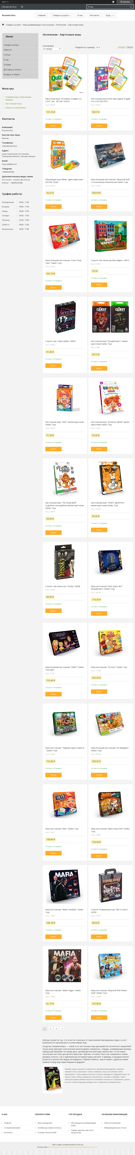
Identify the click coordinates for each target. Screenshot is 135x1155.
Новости (8, 49)
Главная (41, 15)
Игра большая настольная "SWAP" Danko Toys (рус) (64, 668)
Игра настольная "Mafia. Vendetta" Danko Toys (64, 911)
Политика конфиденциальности (85, 1147)
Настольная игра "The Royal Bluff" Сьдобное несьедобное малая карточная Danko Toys (64, 505)
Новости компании (112, 1123)
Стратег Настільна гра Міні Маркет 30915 (110, 260)
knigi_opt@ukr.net (9, 164)
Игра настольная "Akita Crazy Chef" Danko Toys (110, 830)
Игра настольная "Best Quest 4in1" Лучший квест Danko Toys (107, 587)
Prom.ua (79, 1144)
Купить (53, 126)
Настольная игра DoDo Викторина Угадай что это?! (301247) (110, 100)
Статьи (7, 54)
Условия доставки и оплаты (49, 1128)
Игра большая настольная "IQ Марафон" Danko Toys (110, 749)
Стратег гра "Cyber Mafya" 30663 (60, 341)
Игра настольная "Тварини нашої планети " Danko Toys (64, 749)
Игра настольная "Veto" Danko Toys (62, 828)
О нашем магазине (12, 1128)
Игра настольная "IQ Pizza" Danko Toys (109, 667)
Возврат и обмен (12, 74)
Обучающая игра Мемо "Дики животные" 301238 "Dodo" (64, 180)
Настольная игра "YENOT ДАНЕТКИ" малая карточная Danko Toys (108, 504)
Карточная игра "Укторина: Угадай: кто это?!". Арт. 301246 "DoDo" (63, 100)
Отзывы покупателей (47, 1132)
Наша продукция (45, 1123)
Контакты (94, 15)
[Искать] (131, 7)
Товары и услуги (60, 15)
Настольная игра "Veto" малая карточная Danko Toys (64, 423)
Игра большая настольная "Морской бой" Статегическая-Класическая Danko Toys (110, 180)
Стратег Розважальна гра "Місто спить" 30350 (109, 911)
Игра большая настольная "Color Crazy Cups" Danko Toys (63, 261)
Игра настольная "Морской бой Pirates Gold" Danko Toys (109, 991)
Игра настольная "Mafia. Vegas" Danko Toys (63, 991)
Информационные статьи (115, 1128)
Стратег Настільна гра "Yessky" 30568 (62, 586)
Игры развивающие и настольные (38, 24)
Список (129, 47)
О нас (80, 15)
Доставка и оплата (12, 69)
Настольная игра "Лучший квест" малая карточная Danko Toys (109, 342)
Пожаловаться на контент (59, 1147)
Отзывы (7, 64)
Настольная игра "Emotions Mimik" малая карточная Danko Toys (110, 423)
